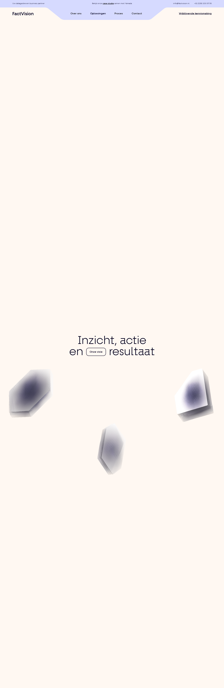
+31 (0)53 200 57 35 (203, 4)
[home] (23, 14)
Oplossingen (98, 13)
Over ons (76, 13)
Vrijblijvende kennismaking (195, 13)
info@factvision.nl (181, 4)
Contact (137, 13)
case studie (108, 4)
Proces (118, 13)
